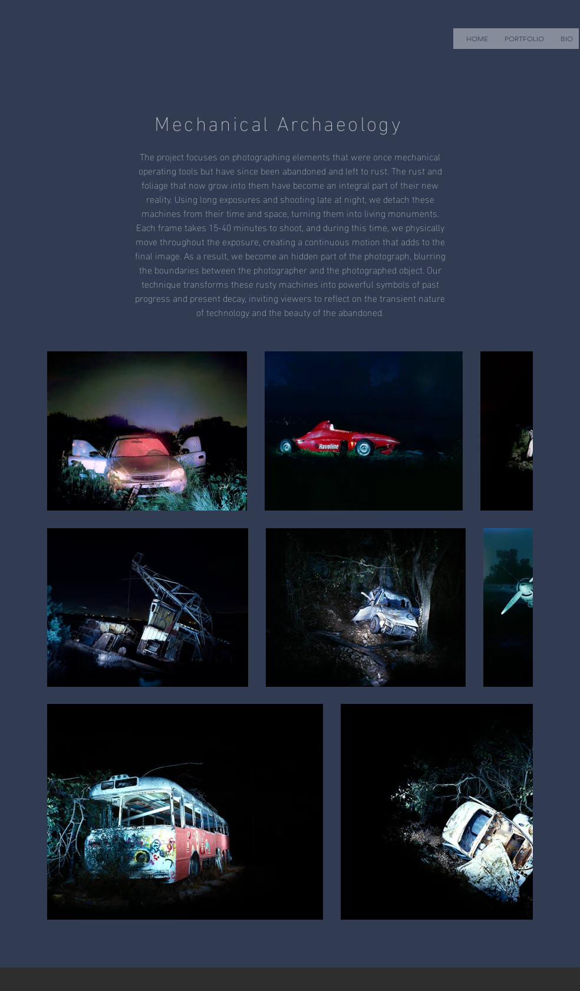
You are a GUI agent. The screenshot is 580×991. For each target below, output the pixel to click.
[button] (524, 38)
